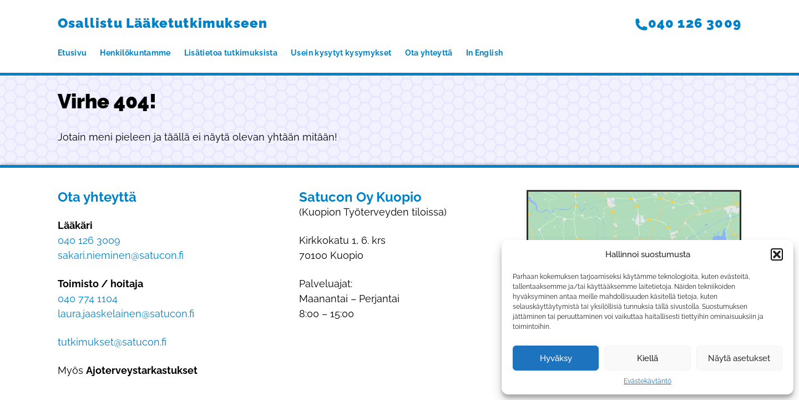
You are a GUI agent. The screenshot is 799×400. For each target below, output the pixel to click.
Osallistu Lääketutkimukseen (162, 23)
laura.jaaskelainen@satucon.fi (126, 313)
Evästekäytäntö (647, 381)
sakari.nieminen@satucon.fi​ (121, 255)
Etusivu (72, 52)
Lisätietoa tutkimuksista (230, 52)
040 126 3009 (688, 23)
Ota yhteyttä (429, 52)
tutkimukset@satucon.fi (112, 342)
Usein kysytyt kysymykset (341, 52)
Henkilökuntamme (135, 52)
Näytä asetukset (739, 358)
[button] (776, 254)
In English (484, 52)
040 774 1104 (88, 298)
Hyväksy (556, 358)
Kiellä (647, 358)
